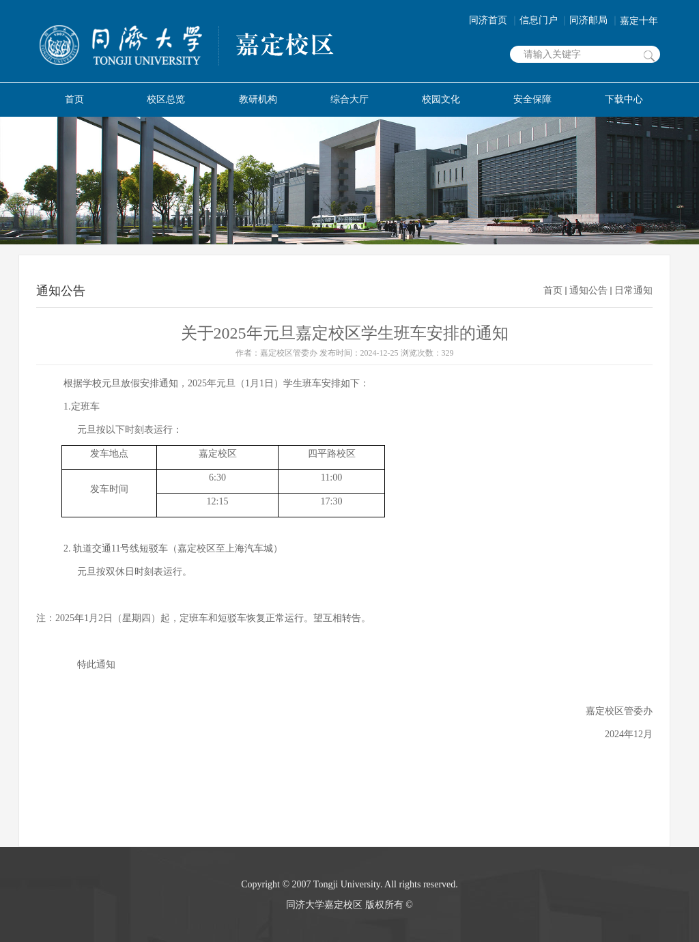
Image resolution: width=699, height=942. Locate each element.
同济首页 (494, 20)
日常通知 (633, 290)
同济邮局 (594, 20)
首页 (552, 290)
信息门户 (544, 20)
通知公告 (588, 290)
